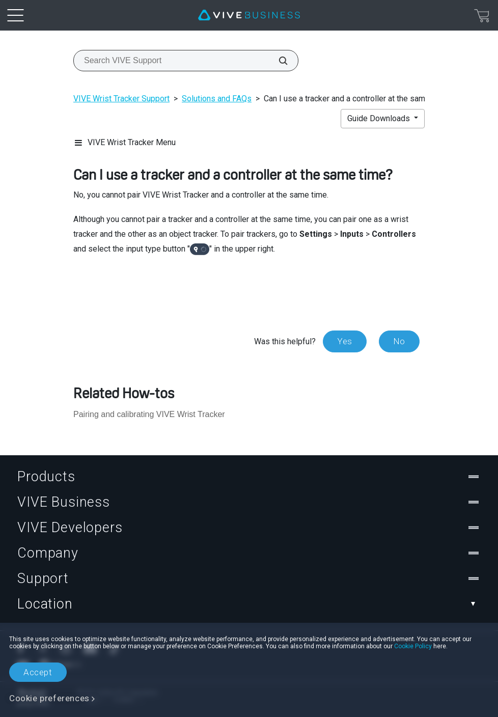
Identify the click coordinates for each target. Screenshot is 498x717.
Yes (344, 341)
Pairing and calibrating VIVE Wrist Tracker (149, 414)
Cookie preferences (49, 698)
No (399, 341)
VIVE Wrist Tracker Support (121, 98)
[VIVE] (249, 15)
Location (249, 604)
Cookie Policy (413, 646)
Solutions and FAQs (217, 98)
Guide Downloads (379, 118)
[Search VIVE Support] (277, 60)
